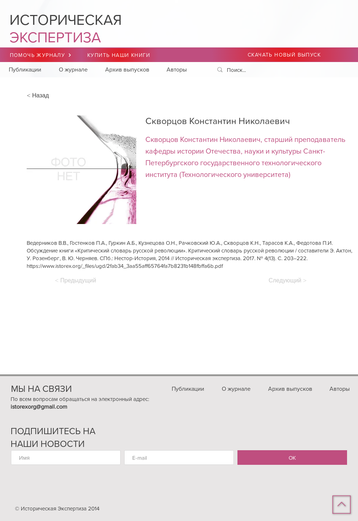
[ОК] (292, 457)
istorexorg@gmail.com (39, 407)
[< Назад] (51, 95)
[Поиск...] (281, 70)
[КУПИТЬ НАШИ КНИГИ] (119, 55)
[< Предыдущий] (79, 280)
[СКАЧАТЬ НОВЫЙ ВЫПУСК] (285, 55)
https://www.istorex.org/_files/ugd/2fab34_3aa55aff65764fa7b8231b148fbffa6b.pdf (125, 266)
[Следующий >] (287, 280)
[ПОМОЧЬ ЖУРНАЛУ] (40, 55)
